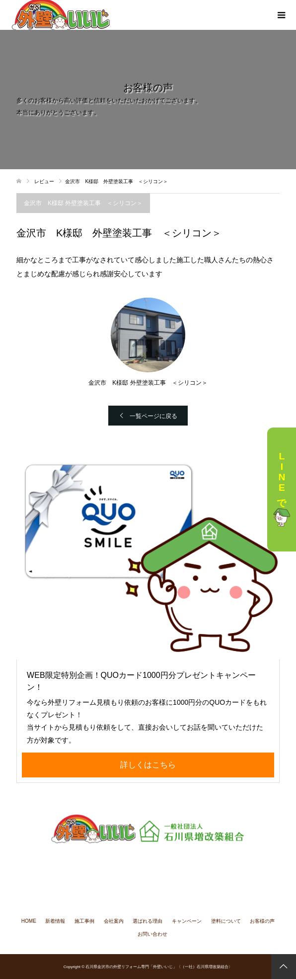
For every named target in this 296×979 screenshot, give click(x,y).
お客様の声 (262, 921)
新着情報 (55, 921)
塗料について (226, 921)
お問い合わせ (152, 934)
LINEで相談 (282, 489)
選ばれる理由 (147, 921)
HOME (28, 921)
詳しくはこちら (148, 765)
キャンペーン (187, 921)
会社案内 (114, 921)
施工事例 (84, 921)
